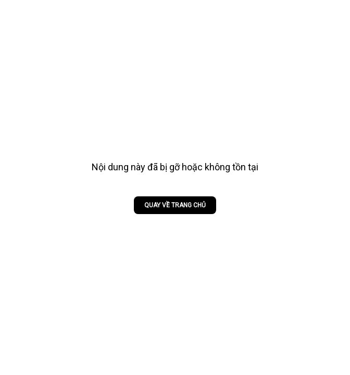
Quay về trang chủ (175, 205)
